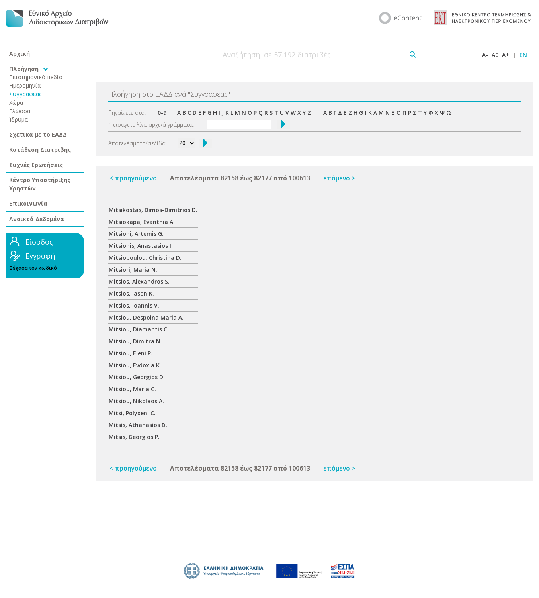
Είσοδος (39, 242)
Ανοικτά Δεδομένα (36, 219)
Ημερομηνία (25, 85)
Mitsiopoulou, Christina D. (145, 257)
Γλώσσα (19, 111)
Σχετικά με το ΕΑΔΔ (38, 134)
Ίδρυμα (18, 119)
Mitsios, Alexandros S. (139, 281)
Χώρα (16, 102)
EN (523, 55)
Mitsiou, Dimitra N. (135, 341)
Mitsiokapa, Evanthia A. (142, 221)
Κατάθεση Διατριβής (40, 149)
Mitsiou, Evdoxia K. (135, 365)
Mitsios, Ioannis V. (134, 305)
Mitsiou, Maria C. (132, 389)
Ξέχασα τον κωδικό (33, 268)
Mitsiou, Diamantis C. (139, 329)
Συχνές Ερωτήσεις (36, 165)
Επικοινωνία (28, 203)
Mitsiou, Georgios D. (137, 377)
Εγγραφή (40, 256)
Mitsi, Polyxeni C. (132, 413)
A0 (495, 55)
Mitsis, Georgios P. (134, 437)
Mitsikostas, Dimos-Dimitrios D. (153, 210)
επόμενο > (339, 178)
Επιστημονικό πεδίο (35, 77)
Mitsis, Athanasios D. (138, 425)
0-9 (162, 112)
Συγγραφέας (25, 94)
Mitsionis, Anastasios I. (141, 245)
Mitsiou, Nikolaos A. (136, 401)
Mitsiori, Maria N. (133, 269)
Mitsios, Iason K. (131, 293)
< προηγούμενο (133, 178)
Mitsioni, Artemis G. (136, 233)
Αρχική (19, 53)
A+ (505, 55)
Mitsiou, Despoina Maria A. (146, 317)
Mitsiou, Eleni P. (130, 353)
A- (485, 55)
